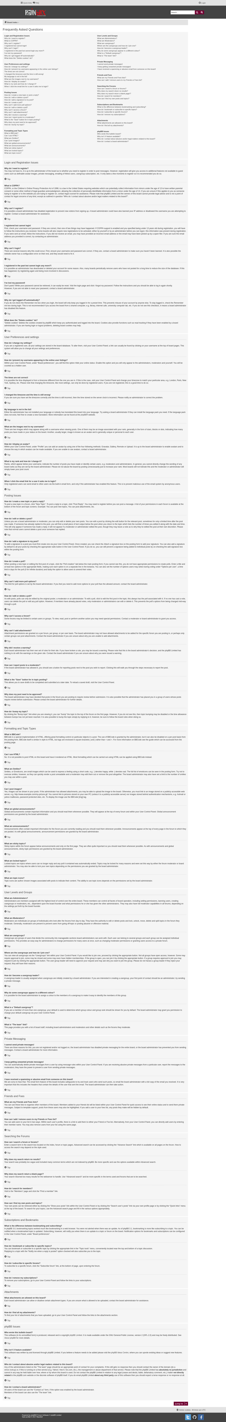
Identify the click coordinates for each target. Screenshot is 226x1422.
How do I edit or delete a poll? (16, 107)
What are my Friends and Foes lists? (111, 78)
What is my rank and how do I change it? (20, 84)
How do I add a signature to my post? (19, 100)
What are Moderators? (106, 41)
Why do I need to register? (14, 38)
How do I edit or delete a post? (16, 97)
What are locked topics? (13, 151)
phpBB (83, 415)
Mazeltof (40, 1417)
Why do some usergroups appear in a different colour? (118, 51)
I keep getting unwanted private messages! (114, 67)
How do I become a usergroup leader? (112, 48)
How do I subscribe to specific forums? (112, 112)
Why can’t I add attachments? (16, 112)
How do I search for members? (109, 96)
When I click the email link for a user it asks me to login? (26, 86)
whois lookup (9, 1370)
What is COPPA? (11, 41)
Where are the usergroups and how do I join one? (116, 46)
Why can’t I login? (11, 48)
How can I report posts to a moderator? (19, 117)
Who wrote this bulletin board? (109, 134)
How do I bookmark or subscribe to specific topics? (117, 109)
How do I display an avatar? (15, 81)
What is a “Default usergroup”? (109, 53)
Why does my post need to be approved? (20, 122)
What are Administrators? (107, 38)
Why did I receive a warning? (15, 115)
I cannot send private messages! (110, 64)
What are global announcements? (17, 143)
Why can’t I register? (12, 43)
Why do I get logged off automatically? (19, 56)
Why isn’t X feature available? (108, 136)
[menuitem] (36, 3)
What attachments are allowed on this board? (115, 123)
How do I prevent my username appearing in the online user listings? (31, 69)
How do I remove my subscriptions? (111, 114)
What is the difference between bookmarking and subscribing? (121, 107)
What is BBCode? (11, 133)
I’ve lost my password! (13, 53)
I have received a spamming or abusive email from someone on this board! (126, 69)
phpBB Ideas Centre (120, 1352)
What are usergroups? (106, 43)
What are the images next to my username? (21, 79)
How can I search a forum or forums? (111, 89)
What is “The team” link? (106, 56)
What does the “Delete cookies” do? (18, 58)
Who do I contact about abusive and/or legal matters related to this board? (126, 139)
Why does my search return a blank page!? (114, 94)
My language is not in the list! (15, 76)
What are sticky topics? (13, 148)
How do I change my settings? (16, 67)
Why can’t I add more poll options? (18, 105)
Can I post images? (12, 141)
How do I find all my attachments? (110, 125)
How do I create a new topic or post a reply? (21, 95)
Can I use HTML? (11, 136)
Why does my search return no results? (112, 91)
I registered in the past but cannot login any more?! (24, 51)
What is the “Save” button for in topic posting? (22, 120)
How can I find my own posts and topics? (113, 99)
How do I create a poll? (13, 102)
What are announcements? (15, 146)
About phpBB (10, 1338)
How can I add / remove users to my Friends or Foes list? (119, 80)
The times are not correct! (14, 71)
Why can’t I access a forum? (15, 110)
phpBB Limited (76, 1335)
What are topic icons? (12, 153)
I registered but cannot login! (15, 46)
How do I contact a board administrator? (113, 141)
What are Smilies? (11, 138)
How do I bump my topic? (14, 125)
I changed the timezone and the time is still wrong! (24, 74)
